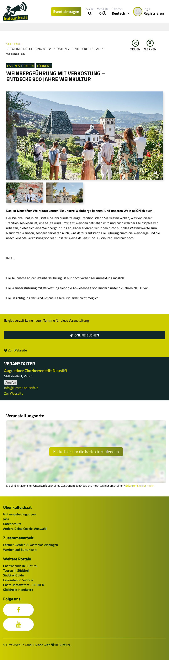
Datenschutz (12, 523)
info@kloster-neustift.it (21, 387)
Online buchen (84, 335)
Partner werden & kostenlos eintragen (30, 544)
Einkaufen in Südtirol (18, 580)
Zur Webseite (15, 350)
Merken (150, 46)
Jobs (6, 518)
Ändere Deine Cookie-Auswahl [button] (25, 528)
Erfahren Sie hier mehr (139, 486)
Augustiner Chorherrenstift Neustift (35, 370)
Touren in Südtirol (16, 570)
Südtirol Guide (13, 575)
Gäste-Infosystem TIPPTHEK (23, 584)
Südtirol (13, 43)
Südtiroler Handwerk (18, 589)
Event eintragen (66, 11)
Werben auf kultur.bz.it (20, 549)
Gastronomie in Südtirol (20, 565)
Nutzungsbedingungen (19, 514)
